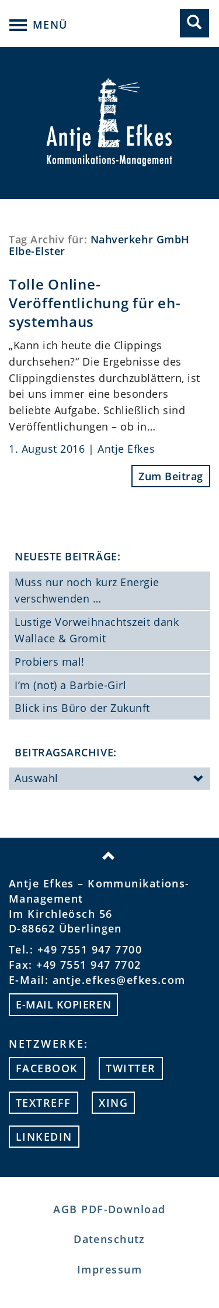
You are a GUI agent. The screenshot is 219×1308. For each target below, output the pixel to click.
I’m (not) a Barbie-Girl (70, 685)
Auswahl (109, 779)
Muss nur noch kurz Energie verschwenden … (87, 590)
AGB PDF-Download (109, 1209)
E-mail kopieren (63, 1004)
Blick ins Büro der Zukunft (82, 708)
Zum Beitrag (170, 476)
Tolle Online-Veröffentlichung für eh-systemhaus (94, 303)
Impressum (109, 1269)
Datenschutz (109, 1239)
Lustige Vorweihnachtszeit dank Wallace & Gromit (97, 630)
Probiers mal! (50, 662)
